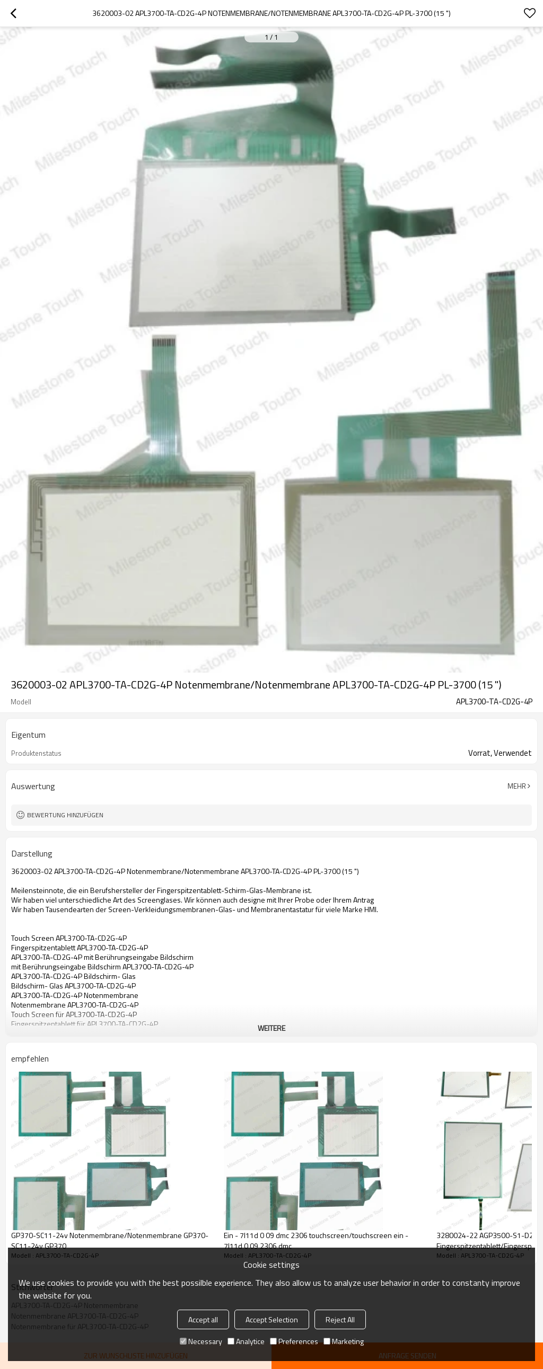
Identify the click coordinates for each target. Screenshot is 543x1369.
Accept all (203, 1319)
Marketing (343, 1341)
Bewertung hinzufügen (65, 815)
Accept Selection (272, 1319)
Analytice (246, 1341)
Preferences (294, 1341)
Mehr (516, 786)
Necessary (201, 1341)
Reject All (340, 1319)
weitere (271, 1028)
